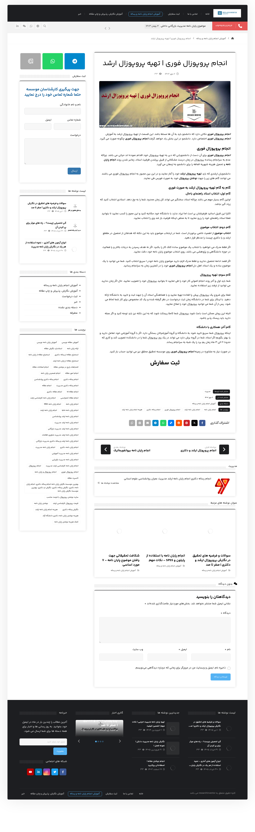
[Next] (104, 31)
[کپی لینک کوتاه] (122, 442)
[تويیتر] (57, 798)
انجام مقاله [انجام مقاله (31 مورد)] (48, 395)
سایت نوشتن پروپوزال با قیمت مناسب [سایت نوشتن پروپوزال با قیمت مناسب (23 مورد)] (64, 507)
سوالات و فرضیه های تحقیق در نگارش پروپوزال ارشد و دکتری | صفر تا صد (48, 216)
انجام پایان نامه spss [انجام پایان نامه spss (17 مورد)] (72, 420)
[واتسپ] (36, 29)
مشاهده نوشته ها (110, 504)
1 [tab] (97, 767)
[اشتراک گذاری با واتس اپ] (155, 442)
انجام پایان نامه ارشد (186, 428)
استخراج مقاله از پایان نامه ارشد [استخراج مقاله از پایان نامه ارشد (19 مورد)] (67, 371)
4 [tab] (104, 767)
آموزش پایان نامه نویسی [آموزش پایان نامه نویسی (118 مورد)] (49, 346)
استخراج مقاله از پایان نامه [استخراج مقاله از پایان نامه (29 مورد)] (69, 364)
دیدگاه (219, 638)
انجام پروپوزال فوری (166, 428)
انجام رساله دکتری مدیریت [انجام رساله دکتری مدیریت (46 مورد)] (69, 395)
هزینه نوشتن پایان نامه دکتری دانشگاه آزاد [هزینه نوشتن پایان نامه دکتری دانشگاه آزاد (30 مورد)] (62, 525)
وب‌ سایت (137, 674)
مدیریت (201, 410)
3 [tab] (102, 767)
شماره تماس (76, 129)
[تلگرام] (43, 29)
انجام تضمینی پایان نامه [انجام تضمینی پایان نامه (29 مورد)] (52, 383)
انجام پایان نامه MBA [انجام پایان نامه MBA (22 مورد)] (54, 414)
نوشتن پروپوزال (171, 197)
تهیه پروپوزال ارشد (185, 193)
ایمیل (179, 674)
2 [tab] (99, 767)
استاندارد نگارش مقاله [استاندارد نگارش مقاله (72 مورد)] (55, 352)
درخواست (77, 144)
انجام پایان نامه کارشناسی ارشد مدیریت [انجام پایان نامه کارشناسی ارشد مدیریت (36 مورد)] (64, 476)
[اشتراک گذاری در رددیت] (171, 442)
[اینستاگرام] (49, 798)
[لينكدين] (23, 29)
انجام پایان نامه (210, 183)
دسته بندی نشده (70, 311)
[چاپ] (131, 442)
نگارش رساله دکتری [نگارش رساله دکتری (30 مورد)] (72, 519)
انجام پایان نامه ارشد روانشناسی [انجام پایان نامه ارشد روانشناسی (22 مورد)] (67, 426)
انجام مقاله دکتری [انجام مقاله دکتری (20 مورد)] (56, 401)
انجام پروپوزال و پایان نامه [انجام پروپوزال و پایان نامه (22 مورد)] (69, 488)
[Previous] (100, 31)
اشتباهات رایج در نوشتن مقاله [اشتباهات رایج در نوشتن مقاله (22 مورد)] (67, 377)
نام (221, 674)
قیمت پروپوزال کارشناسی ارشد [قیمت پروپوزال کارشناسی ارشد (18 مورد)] (67, 513)
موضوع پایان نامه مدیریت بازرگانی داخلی (178, 29)
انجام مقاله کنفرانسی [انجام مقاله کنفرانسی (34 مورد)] (71, 408)
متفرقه (76, 317)
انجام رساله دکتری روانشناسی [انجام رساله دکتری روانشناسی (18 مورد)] (48, 389)
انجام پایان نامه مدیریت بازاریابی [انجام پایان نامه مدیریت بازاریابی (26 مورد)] (67, 469)
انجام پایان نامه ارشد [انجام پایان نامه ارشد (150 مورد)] (50, 420)
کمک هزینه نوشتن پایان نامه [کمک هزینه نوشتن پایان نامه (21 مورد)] (68, 532)
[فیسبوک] (65, 798)
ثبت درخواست (72, 300)
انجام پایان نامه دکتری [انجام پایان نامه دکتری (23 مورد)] (71, 457)
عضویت (62, 777)
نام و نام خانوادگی (72, 113)
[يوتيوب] (33, 798)
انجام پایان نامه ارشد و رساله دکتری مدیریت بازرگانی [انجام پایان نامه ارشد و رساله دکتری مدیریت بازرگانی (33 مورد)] (59, 451)
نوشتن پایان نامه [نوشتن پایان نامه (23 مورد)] (43, 513)
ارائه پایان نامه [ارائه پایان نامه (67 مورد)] (74, 352)
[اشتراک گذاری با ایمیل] (139, 442)
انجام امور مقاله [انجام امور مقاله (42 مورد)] (73, 383)
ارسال (76, 180)
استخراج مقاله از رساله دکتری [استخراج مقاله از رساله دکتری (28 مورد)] (68, 358)
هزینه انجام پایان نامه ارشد (125, 428)
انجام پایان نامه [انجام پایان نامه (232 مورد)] (74, 414)
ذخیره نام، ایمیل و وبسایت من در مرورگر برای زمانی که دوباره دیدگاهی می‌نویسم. (174, 693)
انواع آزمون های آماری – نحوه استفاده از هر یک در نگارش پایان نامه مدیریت (50, 252)
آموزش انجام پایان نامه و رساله (197, 422)
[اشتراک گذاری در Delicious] (163, 442)
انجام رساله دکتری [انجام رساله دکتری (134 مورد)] (72, 389)
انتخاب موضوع (216, 252)
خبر (78, 306)
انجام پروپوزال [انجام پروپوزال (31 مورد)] (74, 482)
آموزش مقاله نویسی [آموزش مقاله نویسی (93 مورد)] (72, 346)
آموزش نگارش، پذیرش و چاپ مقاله (60, 295)
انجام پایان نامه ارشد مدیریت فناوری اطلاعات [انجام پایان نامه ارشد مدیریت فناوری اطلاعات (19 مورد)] (62, 445)
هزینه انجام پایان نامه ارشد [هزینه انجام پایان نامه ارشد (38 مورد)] (48, 519)
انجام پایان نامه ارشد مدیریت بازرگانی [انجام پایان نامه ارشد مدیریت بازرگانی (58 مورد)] (65, 439)
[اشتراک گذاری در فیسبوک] (196, 442)
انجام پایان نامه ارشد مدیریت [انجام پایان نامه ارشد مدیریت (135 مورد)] (68, 432)
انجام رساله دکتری (147, 428)
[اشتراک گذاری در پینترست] (179, 442)
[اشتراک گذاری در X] (187, 442)
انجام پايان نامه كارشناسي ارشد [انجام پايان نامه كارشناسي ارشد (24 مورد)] (45, 408)
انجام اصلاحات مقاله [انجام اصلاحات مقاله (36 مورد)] (42, 377)
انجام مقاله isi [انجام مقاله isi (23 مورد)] (74, 401)
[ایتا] (29, 29)
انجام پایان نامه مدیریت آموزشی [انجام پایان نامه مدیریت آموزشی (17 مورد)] (67, 463)
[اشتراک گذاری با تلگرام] (147, 442)
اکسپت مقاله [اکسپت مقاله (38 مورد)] (48, 488)
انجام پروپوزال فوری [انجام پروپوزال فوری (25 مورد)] (54, 482)
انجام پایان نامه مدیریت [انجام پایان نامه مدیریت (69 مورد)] (47, 457)
